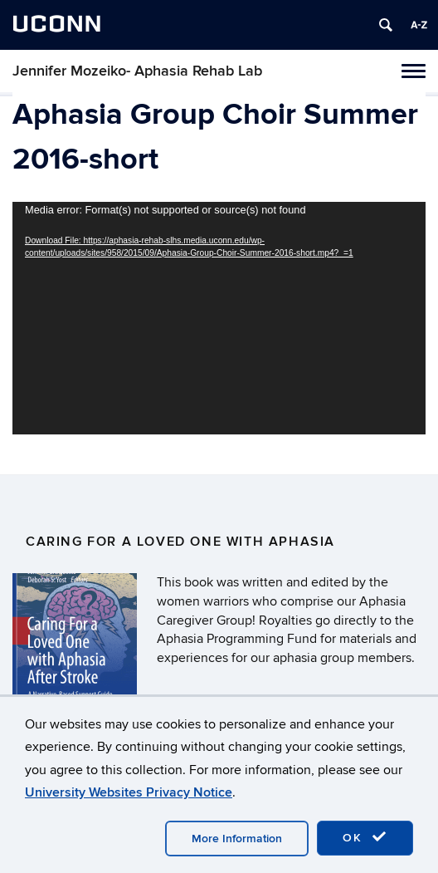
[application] (219, 318)
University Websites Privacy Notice (128, 792)
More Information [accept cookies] (237, 838)
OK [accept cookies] (365, 837)
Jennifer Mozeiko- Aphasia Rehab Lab (137, 71)
